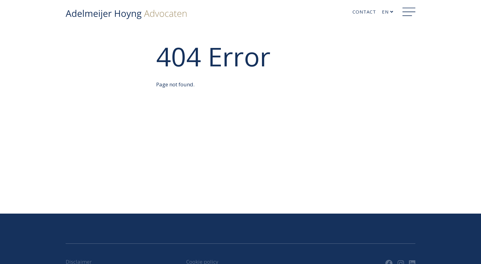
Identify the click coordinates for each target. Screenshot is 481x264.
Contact (364, 12)
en (387, 12)
